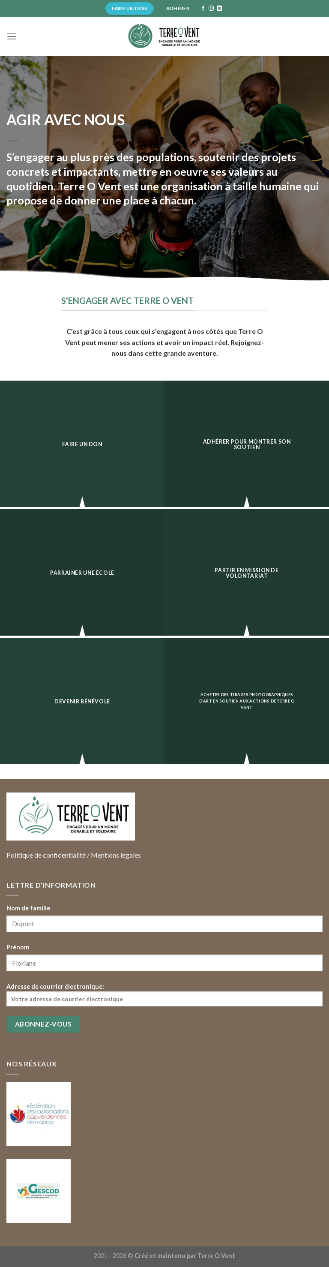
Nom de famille (28, 908)
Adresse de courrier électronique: (164, 994)
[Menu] (11, 36)
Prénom (17, 947)
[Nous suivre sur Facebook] (203, 9)
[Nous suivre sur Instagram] (211, 9)
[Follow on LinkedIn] (219, 9)
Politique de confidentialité (46, 855)
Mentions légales (116, 855)
